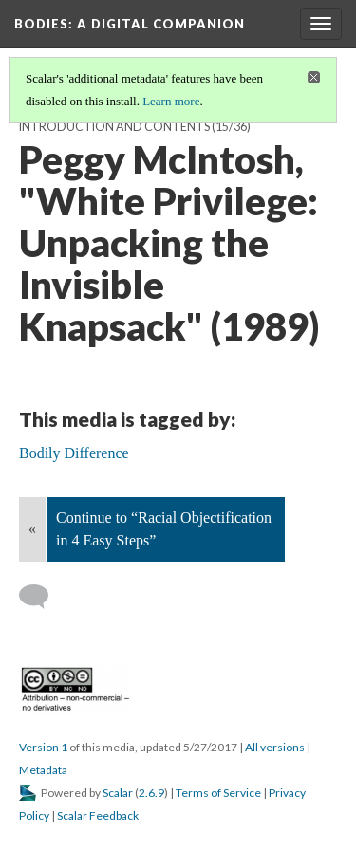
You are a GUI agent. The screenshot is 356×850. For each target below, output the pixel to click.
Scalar (118, 792)
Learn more (170, 101)
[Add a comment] (42, 596)
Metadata (43, 770)
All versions (275, 747)
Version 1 (43, 747)
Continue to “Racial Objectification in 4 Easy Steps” (164, 528)
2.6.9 (151, 792)
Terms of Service (218, 792)
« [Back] (32, 529)
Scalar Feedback (98, 815)
